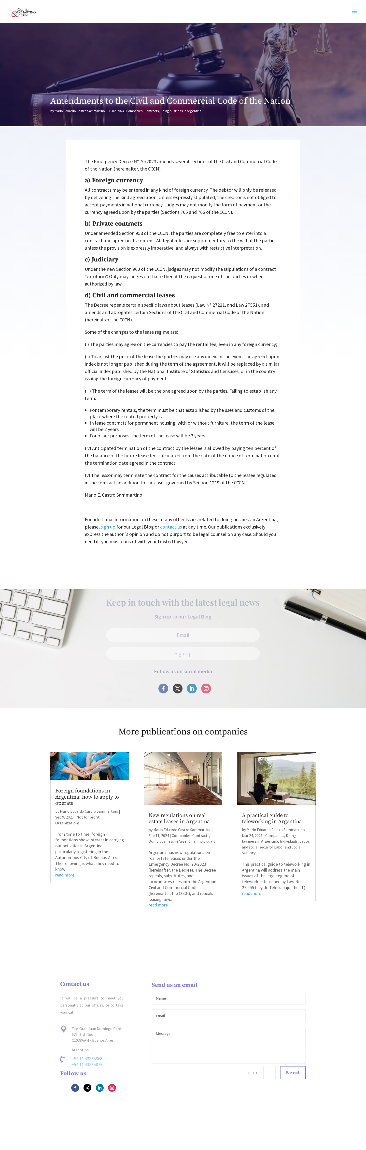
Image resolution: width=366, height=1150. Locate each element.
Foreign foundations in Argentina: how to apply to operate (87, 797)
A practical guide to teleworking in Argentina (272, 818)
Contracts (151, 111)
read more (64, 875)
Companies (134, 111)
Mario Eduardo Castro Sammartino (80, 111)
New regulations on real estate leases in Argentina (179, 818)
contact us (171, 527)
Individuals (206, 841)
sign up (108, 527)
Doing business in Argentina (181, 111)
